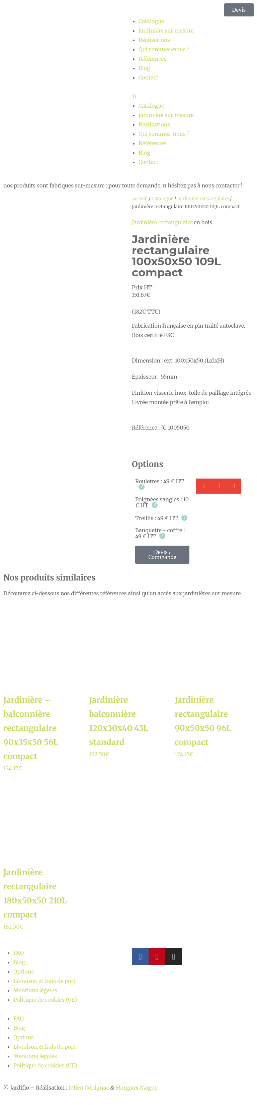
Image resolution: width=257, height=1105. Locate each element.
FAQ (18, 952)
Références (153, 58)
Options (23, 971)
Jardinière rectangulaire (203, 199)
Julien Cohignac (89, 1087)
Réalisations (154, 40)
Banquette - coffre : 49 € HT (160, 533)
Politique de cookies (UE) (45, 999)
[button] (193, 96)
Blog (144, 68)
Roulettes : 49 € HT (159, 484)
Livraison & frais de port (44, 981)
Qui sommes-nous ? (164, 49)
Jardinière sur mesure (166, 30)
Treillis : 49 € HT (161, 518)
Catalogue (151, 21)
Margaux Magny (136, 1087)
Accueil (140, 199)
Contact (148, 77)
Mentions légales (35, 990)
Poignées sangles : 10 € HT (162, 502)
